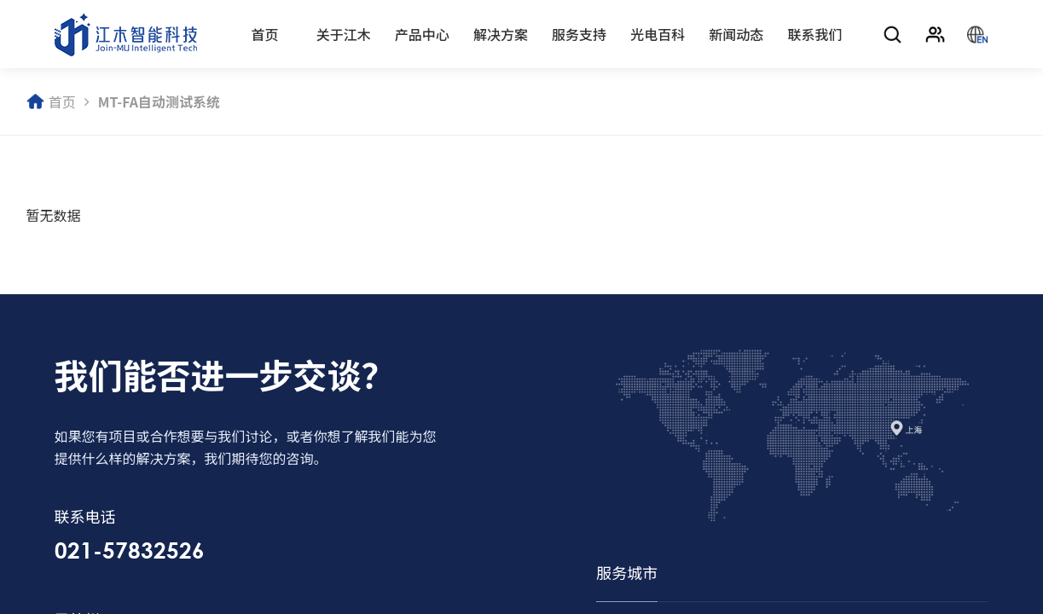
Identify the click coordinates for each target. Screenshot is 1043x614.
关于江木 (343, 34)
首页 (265, 34)
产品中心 (422, 34)
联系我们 (815, 34)
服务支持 (579, 34)
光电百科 (657, 34)
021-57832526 (119, 550)
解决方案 (500, 34)
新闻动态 (736, 34)
